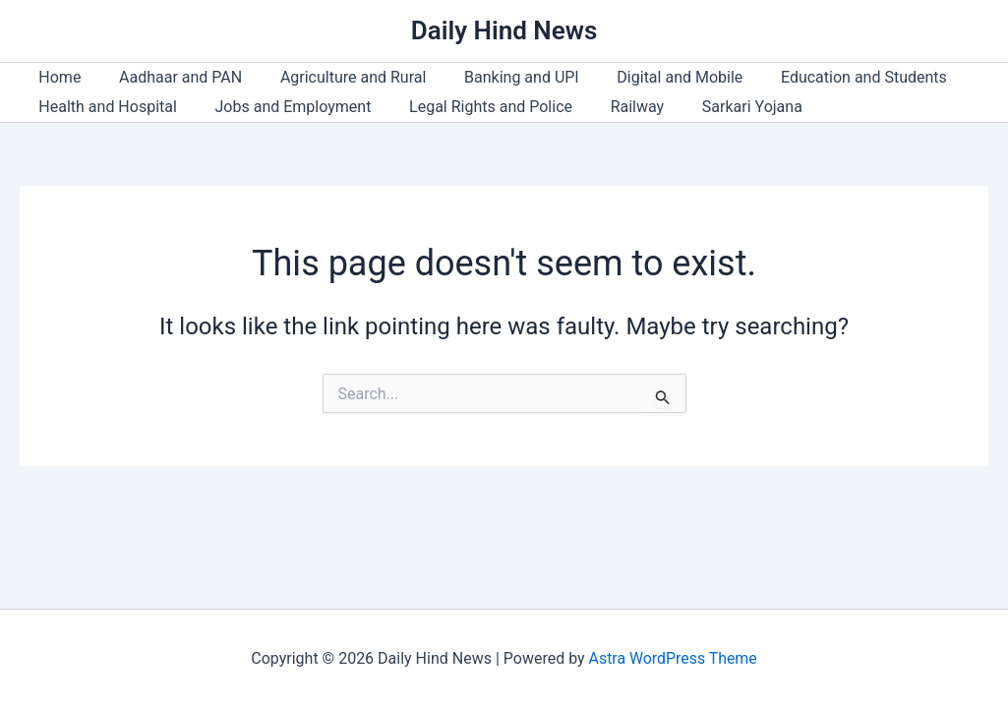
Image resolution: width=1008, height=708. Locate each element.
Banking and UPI (499, 77)
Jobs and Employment (284, 106)
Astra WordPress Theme (672, 658)
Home (56, 77)
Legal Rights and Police (474, 106)
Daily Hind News (504, 30)
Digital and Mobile (650, 77)
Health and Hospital (104, 106)
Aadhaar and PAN (170, 77)
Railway (614, 106)
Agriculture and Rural (337, 77)
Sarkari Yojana (723, 106)
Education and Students (827, 77)
